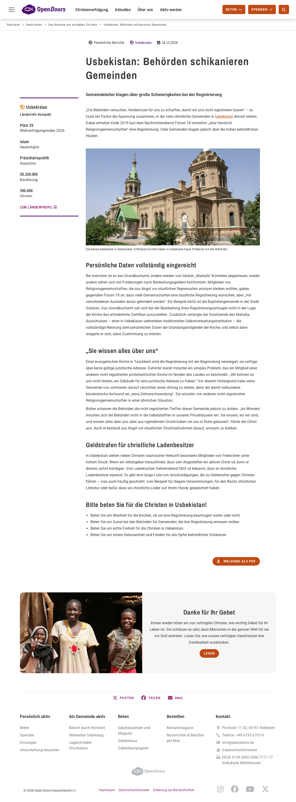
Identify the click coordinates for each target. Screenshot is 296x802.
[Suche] (284, 9)
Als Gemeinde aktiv (87, 716)
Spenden (27, 735)
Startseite (13, 25)
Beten (24, 728)
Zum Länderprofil (36, 207)
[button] (123, 698)
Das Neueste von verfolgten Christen (73, 25)
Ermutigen (28, 742)
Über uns (145, 9)
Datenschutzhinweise (239, 750)
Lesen (209, 653)
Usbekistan (143, 42)
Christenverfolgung (91, 9)
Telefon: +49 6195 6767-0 (243, 735)
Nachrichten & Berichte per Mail (185, 738)
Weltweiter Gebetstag (86, 735)
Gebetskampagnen (133, 748)
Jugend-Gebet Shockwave (80, 745)
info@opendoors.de (238, 742)
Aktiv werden (171, 9)
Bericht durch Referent (87, 728)
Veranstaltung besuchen (39, 750)
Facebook (234, 789)
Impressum (107, 790)
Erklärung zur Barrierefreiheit (173, 790)
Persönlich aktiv (35, 716)
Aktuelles (123, 9)
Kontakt (223, 716)
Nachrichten (34, 25)
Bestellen (175, 716)
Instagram (220, 789)
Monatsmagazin (180, 728)
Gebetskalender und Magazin (134, 731)
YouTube (250, 789)
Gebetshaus (127, 741)
